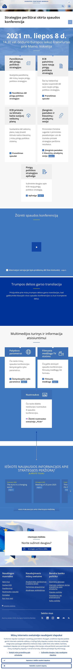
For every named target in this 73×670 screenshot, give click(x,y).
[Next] (70, 491)
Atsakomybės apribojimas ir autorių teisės (36, 583)
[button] (69, 2)
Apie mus (6, 582)
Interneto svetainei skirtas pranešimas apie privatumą (59, 587)
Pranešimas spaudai (49, 97)
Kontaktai (6, 595)
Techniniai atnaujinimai (35, 587)
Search (62, 6)
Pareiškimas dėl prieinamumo (55, 596)
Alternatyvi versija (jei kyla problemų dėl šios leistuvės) (34, 270)
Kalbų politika (54, 601)
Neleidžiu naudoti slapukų (38, 666)
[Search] (35, 6)
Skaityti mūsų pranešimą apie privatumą (19, 653)
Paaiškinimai (7, 588)
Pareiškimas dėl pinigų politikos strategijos (18, 96)
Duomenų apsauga (56, 582)
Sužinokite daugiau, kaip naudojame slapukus (54, 653)
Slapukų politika (55, 592)
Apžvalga (33, 195)
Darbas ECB (7, 585)
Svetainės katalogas (9, 606)
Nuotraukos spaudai (10, 592)
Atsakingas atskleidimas (35, 590)
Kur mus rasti (7, 598)
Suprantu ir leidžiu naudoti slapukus (38, 660)
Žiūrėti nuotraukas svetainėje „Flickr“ (36, 420)
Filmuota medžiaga (47, 380)
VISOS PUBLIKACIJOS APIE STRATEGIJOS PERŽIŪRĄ (36, 509)
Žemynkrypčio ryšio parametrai (20, 380)
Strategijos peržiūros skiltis (37, 549)
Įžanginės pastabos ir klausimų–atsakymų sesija (52, 153)
